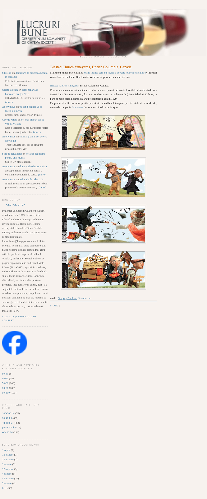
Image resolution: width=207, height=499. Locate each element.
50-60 (5, 373)
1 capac (6, 450)
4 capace (7, 473)
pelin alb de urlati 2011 (32, 179)
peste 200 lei (9, 427)
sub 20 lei (7, 432)
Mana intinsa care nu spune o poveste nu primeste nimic (115, 72)
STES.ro (6, 72)
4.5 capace (8, 478)
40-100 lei (7, 422)
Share (54, 306)
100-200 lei (8, 413)
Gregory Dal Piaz (67, 298)
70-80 (5, 383)
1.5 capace (8, 454)
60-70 (5, 378)
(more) (9, 102)
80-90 (5, 388)
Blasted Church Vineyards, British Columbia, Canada (91, 67)
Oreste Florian (10, 89)
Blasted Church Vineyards (64, 85)
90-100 (6, 392)
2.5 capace (8, 459)
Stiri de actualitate (12, 153)
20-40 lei (7, 418)
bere (4, 488)
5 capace (7, 483)
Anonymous (8, 106)
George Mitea (9, 119)
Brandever (77, 107)
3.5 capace (8, 469)
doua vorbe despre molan (33, 166)
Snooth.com (84, 298)
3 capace (7, 464)
